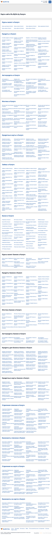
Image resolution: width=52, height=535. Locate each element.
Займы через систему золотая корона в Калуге (31, 195)
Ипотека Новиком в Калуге (20, 327)
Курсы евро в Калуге (6, 28)
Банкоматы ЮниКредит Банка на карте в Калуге (19, 518)
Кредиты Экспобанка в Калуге (19, 298)
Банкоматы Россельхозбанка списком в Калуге (8, 456)
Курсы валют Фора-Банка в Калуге (43, 259)
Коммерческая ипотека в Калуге (31, 129)
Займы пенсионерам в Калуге (7, 181)
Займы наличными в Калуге (6, 171)
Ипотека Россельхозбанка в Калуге (8, 327)
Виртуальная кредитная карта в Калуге (31, 149)
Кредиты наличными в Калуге (43, 67)
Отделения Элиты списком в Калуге (44, 424)
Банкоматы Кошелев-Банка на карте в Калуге (43, 514)
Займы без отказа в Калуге (18, 192)
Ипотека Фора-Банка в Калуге (43, 314)
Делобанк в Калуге (42, 242)
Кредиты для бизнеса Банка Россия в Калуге (19, 355)
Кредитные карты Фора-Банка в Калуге (43, 392)
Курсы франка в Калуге (31, 26)
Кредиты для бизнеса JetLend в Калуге (43, 360)
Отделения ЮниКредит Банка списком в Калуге (19, 424)
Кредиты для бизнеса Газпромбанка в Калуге (7, 359)
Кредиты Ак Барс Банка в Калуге (19, 284)
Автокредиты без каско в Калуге (19, 95)
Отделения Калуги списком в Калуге (42, 421)
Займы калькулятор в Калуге (43, 206)
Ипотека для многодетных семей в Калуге (44, 106)
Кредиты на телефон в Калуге (19, 52)
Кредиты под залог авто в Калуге (32, 53)
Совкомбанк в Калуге (7, 238)
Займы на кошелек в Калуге (18, 177)
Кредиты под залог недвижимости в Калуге (43, 50)
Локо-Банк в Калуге (18, 232)
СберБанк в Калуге (6, 219)
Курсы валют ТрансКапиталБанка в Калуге (31, 259)
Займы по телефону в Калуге (6, 205)
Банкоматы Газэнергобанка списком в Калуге (32, 452)
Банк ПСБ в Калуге (30, 248)
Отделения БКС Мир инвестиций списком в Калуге (43, 410)
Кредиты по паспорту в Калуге (7, 62)
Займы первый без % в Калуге (7, 178)
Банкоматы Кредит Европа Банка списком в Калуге (31, 447)
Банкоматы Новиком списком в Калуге (18, 450)
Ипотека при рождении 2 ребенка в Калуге (7, 123)
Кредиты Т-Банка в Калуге (8, 293)
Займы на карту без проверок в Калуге (42, 196)
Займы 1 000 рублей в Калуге (19, 195)
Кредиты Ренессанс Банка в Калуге (32, 294)
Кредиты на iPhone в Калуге (18, 69)
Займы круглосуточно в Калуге (19, 173)
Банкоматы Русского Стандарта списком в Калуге (30, 456)
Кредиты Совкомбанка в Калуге (7, 304)
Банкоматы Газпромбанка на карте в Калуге (8, 510)
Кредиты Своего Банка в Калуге (31, 300)
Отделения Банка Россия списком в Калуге (19, 417)
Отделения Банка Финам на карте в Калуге (43, 478)
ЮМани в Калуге (29, 230)
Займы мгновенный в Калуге (7, 188)
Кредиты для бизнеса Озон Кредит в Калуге (44, 363)
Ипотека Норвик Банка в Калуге (43, 321)
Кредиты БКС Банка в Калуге (31, 290)
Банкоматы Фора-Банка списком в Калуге (43, 446)
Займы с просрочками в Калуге (31, 185)
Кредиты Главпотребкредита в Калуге (43, 292)
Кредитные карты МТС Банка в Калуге (31, 389)
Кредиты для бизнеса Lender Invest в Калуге (43, 366)
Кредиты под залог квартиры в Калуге (42, 38)
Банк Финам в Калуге (30, 236)
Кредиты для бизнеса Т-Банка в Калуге (7, 369)
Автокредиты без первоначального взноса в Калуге (44, 80)
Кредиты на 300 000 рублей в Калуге (18, 42)
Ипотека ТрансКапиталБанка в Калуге (31, 321)
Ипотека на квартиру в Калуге (31, 106)
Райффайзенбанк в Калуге (8, 240)
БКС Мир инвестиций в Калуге (31, 222)
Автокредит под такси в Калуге (19, 92)
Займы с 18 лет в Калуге (19, 170)
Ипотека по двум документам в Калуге (42, 126)
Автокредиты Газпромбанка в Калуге (19, 338)
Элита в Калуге (29, 245)
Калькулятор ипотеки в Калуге (31, 109)
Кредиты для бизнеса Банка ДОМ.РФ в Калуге (7, 372)
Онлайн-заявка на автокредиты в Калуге (43, 91)
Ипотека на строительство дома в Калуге (8, 109)
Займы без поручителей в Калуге (7, 184)
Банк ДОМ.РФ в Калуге (7, 236)
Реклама (17, 528)
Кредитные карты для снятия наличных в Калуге (8, 158)
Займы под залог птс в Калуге (19, 201)
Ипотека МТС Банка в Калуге (31, 318)
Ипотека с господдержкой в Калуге (8, 116)
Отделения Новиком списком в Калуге (18, 414)
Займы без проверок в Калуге (31, 173)
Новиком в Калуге (6, 242)
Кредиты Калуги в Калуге (43, 276)
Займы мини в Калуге (43, 187)
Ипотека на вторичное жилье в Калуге (31, 112)
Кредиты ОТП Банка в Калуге (19, 287)
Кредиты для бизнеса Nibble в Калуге (43, 370)
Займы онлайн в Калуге (7, 168)
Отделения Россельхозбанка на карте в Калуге (8, 484)
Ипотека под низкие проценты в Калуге (42, 122)
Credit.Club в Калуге (42, 234)
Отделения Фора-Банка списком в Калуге (31, 432)
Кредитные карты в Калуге (12, 135)
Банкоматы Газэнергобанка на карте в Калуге (32, 513)
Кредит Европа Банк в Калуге (19, 230)
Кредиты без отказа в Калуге (31, 66)
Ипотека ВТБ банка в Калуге (6, 318)
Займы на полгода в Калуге (18, 182)
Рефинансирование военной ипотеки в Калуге (8, 112)
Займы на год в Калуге (31, 179)
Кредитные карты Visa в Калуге (43, 158)
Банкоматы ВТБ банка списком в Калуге (7, 446)
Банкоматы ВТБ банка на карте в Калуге (7, 507)
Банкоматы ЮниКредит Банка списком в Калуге (19, 457)
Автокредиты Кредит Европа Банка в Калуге (43, 341)
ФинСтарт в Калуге (42, 237)
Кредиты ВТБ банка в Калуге (7, 281)
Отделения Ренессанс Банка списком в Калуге (31, 428)
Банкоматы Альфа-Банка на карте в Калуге (7, 513)
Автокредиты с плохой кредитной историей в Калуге (31, 92)
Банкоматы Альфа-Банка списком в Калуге (7, 452)
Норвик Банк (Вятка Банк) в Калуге (32, 233)
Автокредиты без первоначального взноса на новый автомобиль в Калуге (31, 87)
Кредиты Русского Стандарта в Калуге (30, 284)
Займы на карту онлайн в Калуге (7, 198)
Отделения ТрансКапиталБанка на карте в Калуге (19, 489)
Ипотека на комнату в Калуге (31, 122)
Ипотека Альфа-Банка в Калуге (7, 324)
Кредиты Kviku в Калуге (43, 284)
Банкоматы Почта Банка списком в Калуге (43, 442)
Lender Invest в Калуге (43, 224)
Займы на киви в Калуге (31, 168)
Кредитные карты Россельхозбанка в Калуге (8, 396)
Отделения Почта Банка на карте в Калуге (32, 486)
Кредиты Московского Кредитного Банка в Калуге (7, 296)
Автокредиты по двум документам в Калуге (7, 84)
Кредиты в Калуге (9, 34)
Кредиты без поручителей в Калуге (19, 55)
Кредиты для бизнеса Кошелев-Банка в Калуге (31, 355)
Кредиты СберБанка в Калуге (7, 277)
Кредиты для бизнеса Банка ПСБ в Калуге (31, 365)
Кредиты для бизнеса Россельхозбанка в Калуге (8, 365)
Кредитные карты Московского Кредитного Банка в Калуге (19, 383)
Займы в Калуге (8, 165)
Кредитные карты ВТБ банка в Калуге (7, 386)
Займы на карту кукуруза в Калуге (31, 189)
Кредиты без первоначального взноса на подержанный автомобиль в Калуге (19, 81)
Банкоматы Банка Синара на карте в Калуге (32, 521)
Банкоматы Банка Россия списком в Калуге (20, 453)
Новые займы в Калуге (7, 195)
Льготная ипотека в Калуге (18, 127)
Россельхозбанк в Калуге (7, 228)
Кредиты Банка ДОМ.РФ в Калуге (8, 300)
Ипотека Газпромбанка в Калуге (7, 321)
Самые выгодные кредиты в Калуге (20, 48)
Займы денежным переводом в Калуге (42, 210)
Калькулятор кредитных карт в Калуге (19, 140)
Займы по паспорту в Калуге (18, 185)
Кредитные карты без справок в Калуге (19, 143)
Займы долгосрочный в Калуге (19, 189)
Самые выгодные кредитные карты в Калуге (20, 146)
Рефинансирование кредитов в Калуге (42, 64)
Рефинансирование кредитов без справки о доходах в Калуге (31, 45)
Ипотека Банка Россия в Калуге (31, 314)
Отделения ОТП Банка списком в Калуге (19, 421)
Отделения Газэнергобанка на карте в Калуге (32, 471)
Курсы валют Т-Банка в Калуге (19, 259)
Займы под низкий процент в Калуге (6, 202)
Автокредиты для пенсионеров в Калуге (7, 91)
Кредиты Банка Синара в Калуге (31, 287)
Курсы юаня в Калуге (18, 26)
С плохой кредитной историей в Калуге (42, 54)
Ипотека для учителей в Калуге (19, 116)
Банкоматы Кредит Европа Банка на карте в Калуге (31, 508)
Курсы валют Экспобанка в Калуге (32, 263)
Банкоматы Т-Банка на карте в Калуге (7, 521)
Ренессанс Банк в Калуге (19, 246)
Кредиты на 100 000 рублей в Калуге (18, 60)
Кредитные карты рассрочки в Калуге (6, 140)
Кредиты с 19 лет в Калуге (8, 53)
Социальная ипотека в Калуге (31, 126)
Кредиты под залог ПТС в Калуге (31, 63)
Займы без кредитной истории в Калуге (31, 198)
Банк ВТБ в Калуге (6, 221)
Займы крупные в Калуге (31, 201)
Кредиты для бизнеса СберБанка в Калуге (7, 352)
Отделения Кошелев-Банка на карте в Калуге (44, 475)
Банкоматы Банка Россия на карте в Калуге (20, 514)
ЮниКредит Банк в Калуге (20, 221)
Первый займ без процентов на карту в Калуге (42, 190)
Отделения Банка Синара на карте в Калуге (31, 480)
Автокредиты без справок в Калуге (8, 87)
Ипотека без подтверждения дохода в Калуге (19, 112)
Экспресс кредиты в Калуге (6, 40)
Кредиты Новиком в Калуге (18, 277)
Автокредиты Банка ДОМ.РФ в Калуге (30, 341)
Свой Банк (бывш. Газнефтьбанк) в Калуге (31, 228)
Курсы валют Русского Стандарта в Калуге (31, 267)
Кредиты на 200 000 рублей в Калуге (6, 66)
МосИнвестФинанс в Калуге (42, 245)
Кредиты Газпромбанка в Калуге (7, 284)
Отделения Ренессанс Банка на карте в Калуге (31, 489)
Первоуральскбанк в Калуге (30, 239)
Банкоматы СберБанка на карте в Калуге (8, 503)
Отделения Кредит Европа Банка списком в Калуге (20, 432)
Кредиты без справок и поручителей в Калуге (31, 59)
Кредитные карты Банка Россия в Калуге (19, 397)
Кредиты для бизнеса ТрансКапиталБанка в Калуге (19, 366)
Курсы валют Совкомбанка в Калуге (19, 262)
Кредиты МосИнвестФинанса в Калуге (43, 287)
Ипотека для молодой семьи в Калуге (31, 119)
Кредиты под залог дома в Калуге (20, 66)
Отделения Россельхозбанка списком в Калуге (8, 423)
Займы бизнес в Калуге (43, 185)
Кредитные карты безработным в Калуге (31, 140)
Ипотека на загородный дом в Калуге (19, 119)
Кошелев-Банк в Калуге (31, 225)
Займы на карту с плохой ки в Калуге (31, 207)
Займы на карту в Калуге (7, 190)
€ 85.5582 (45, 2)
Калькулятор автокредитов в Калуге (43, 87)
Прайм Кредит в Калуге (43, 221)
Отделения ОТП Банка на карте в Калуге (19, 482)
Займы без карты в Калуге (44, 193)
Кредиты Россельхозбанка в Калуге (8, 290)
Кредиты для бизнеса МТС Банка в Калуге (20, 362)
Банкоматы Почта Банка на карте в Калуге (43, 503)
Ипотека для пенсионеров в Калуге (8, 106)
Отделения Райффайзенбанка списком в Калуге (18, 410)
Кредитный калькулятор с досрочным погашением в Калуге (32, 41)
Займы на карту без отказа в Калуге (42, 169)
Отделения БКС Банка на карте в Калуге (31, 483)
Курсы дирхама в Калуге (43, 26)
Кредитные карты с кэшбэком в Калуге (30, 153)
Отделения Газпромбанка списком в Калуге (7, 416)
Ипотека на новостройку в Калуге (44, 109)
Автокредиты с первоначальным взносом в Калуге (8, 80)
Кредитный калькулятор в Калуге (44, 57)
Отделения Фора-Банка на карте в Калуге (32, 493)
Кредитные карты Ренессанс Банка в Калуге (44, 389)
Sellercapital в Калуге (42, 226)
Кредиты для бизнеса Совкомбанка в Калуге (19, 352)
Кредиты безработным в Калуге (7, 59)
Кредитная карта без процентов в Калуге (30, 143)
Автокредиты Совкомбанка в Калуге (43, 338)
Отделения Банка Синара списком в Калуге (31, 418)
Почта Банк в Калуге (18, 244)
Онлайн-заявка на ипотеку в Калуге (32, 116)
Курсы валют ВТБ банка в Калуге (8, 262)
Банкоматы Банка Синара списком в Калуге (32, 460)
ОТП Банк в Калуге (6, 249)
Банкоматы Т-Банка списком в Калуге (6, 460)
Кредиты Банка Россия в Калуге (19, 281)
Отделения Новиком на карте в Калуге (19, 475)
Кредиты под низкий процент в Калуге (6, 44)
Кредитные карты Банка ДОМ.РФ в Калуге (19, 387)
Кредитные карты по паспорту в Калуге (6, 143)
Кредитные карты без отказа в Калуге (7, 146)
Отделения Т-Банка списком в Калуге (6, 427)
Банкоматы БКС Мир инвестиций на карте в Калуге (43, 510)
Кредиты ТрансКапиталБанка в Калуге (19, 294)
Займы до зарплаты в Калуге (19, 206)
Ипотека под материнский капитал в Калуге (8, 127)
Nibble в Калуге (41, 219)
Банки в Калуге (8, 216)
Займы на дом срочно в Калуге (43, 203)
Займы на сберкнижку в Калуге (31, 182)
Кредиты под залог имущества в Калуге (30, 49)
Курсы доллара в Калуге (7, 26)
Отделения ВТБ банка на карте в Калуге (7, 474)
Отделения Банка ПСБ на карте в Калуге (43, 488)
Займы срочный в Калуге (19, 209)
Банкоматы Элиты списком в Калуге (42, 457)
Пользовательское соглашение (36, 528)
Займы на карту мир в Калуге (43, 182)
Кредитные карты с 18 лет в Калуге (20, 149)
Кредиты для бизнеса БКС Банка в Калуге (20, 370)
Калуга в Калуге (29, 243)
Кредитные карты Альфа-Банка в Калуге (7, 392)
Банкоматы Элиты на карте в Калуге (43, 518)
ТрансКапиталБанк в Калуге (18, 224)
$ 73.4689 (45, 1)
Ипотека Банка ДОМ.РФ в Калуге (20, 321)
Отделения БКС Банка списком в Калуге (31, 422)
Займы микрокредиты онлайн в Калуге (31, 204)
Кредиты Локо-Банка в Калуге (31, 277)
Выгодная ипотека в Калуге (42, 119)
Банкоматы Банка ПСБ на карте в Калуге (44, 521)
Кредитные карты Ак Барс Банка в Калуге (32, 382)
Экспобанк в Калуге (18, 227)
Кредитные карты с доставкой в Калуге (18, 153)
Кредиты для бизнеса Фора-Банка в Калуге (31, 352)
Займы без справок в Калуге (42, 200)
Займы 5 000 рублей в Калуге (31, 177)
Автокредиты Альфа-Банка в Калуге (18, 341)
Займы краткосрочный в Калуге (31, 192)
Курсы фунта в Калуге (19, 28)
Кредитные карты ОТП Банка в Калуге (31, 386)
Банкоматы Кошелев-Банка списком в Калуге (43, 453)
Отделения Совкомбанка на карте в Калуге (7, 492)
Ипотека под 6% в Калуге (19, 108)
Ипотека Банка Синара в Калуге (31, 325)
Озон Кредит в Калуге (43, 230)
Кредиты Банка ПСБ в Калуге (43, 282)
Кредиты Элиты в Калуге (43, 279)
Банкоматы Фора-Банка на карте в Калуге (43, 507)
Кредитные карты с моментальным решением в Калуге (44, 151)
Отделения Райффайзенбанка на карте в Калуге (19, 471)
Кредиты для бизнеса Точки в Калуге (31, 369)
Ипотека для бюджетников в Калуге (20, 106)
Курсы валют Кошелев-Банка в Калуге (43, 262)
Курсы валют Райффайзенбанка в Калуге (18, 266)
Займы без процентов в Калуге (7, 174)
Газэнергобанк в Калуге (19, 235)
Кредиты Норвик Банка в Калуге (31, 304)
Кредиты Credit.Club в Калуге (43, 299)
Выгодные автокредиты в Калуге (32, 80)
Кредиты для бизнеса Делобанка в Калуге (43, 356)
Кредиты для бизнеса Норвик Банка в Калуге (31, 359)
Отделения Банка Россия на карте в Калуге (19, 478)
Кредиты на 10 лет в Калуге (6, 69)
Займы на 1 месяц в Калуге (20, 168)
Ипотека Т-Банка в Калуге (19, 313)
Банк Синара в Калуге (19, 240)
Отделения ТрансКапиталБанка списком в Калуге (18, 428)
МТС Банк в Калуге (18, 219)
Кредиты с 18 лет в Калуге (32, 37)
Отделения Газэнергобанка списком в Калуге (32, 410)
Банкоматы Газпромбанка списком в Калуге (8, 449)
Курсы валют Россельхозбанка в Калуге (8, 265)
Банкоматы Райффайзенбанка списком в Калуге (18, 446)
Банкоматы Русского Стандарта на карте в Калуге (30, 517)
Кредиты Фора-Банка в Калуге (31, 297)
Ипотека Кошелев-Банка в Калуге (44, 318)
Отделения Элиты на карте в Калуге (44, 485)
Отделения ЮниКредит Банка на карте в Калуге (19, 485)
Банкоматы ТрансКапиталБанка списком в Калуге (30, 443)
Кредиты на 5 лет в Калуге (20, 57)
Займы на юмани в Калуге (20, 179)
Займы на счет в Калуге (31, 170)
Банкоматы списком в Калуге (13, 438)
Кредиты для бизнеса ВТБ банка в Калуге (8, 355)
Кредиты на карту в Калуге (44, 41)
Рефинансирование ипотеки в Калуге (42, 116)
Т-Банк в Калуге (5, 230)
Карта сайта (14, 529)
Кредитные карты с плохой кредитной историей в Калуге (8, 154)
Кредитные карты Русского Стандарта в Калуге (31, 396)
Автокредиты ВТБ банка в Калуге (8, 341)
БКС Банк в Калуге (18, 242)
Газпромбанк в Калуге (7, 224)
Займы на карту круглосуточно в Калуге (43, 179)
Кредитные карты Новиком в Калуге (18, 393)
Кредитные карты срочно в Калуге (43, 155)
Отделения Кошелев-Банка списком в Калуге (44, 414)
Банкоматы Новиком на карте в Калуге (19, 511)
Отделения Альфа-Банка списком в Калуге (7, 419)
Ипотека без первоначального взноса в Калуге (20, 123)
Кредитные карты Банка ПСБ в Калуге (43, 399)
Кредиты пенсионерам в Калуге (43, 44)
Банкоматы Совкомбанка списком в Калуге (20, 442)
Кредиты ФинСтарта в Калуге (43, 296)
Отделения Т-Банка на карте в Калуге (7, 488)
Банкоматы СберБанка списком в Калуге (7, 442)
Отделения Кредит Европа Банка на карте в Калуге (20, 493)
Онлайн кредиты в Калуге (7, 37)
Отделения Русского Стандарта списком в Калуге (30, 414)
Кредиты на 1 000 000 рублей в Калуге (7, 47)
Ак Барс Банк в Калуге (7, 246)
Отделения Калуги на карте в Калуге (44, 482)
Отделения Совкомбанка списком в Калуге (7, 430)
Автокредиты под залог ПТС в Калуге (19, 89)
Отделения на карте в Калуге (13, 466)
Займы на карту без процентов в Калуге (42, 175)
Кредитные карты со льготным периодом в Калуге (7, 150)
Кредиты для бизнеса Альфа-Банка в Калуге (7, 362)
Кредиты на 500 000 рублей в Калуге (18, 38)
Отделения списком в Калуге (13, 405)
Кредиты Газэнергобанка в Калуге (31, 281)
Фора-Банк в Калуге (30, 219)
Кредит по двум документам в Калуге (7, 50)
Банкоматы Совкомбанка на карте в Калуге (20, 503)
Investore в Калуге (42, 228)
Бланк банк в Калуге (30, 241)
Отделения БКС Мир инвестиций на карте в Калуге (43, 471)
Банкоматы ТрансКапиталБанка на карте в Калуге (31, 504)
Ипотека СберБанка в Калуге (7, 314)
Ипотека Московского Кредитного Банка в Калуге (19, 317)
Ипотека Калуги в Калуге (43, 323)
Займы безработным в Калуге (7, 193)
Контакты (22, 528)
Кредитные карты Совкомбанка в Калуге (19, 390)
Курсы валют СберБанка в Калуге (8, 259)
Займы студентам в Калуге (20, 203)
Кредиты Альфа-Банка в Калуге (7, 287)
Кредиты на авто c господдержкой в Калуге (19, 85)
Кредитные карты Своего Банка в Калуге (43, 396)
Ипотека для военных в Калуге (43, 112)
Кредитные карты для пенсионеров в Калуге (19, 156)
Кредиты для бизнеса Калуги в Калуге (31, 362)
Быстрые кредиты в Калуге (30, 56)
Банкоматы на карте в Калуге (13, 499)
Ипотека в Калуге (9, 101)
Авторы (47, 528)
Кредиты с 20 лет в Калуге (20, 63)
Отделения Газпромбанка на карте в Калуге (7, 477)
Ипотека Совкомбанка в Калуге (19, 324)
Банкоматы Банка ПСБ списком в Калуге (43, 460)
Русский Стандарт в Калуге (18, 238)
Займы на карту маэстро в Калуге (44, 172)
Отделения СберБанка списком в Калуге (7, 410)
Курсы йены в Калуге (30, 28)
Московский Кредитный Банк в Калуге (7, 233)
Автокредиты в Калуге (11, 75)
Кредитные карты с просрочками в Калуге (31, 156)
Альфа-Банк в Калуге (6, 226)
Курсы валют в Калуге (10, 22)
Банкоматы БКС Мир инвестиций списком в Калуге (43, 449)
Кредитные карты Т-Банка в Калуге (8, 399)
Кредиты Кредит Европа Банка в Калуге (19, 301)
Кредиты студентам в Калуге (7, 56)
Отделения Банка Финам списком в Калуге (43, 417)
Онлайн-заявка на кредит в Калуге (43, 60)
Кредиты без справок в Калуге (43, 47)
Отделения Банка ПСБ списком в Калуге (43, 427)
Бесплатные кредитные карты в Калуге (43, 143)
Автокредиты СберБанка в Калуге (8, 338)
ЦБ (41, 1)
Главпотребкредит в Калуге (42, 240)
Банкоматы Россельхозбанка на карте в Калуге (8, 517)
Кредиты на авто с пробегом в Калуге (42, 84)
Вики (27, 528)
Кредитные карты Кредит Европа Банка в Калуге (31, 392)
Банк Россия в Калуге (7, 244)
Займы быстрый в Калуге (19, 198)
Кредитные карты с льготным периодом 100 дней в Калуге (43, 146)
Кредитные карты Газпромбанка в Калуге (7, 389)
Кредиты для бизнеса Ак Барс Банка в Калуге (19, 359)
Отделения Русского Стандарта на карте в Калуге (30, 475)
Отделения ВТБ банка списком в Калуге (7, 413)
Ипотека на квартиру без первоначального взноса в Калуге (8, 119)
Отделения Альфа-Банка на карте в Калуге (7, 481)
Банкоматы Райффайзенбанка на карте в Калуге (19, 507)
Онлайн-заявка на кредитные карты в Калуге (32, 146)
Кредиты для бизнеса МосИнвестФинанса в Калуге (43, 352)
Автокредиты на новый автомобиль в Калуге (31, 83)
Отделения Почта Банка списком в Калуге (31, 425)
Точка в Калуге (41, 247)
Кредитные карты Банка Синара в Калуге (43, 382)
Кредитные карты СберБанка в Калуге (6, 382)
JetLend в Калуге (41, 232)
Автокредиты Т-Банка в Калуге (31, 338)
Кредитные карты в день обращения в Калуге (43, 140)
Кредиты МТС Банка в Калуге (19, 290)
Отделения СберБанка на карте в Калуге (7, 471)
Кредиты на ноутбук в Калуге (19, 45)
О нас (12, 528)
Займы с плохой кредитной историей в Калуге (7, 209)
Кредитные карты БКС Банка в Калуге (43, 386)
